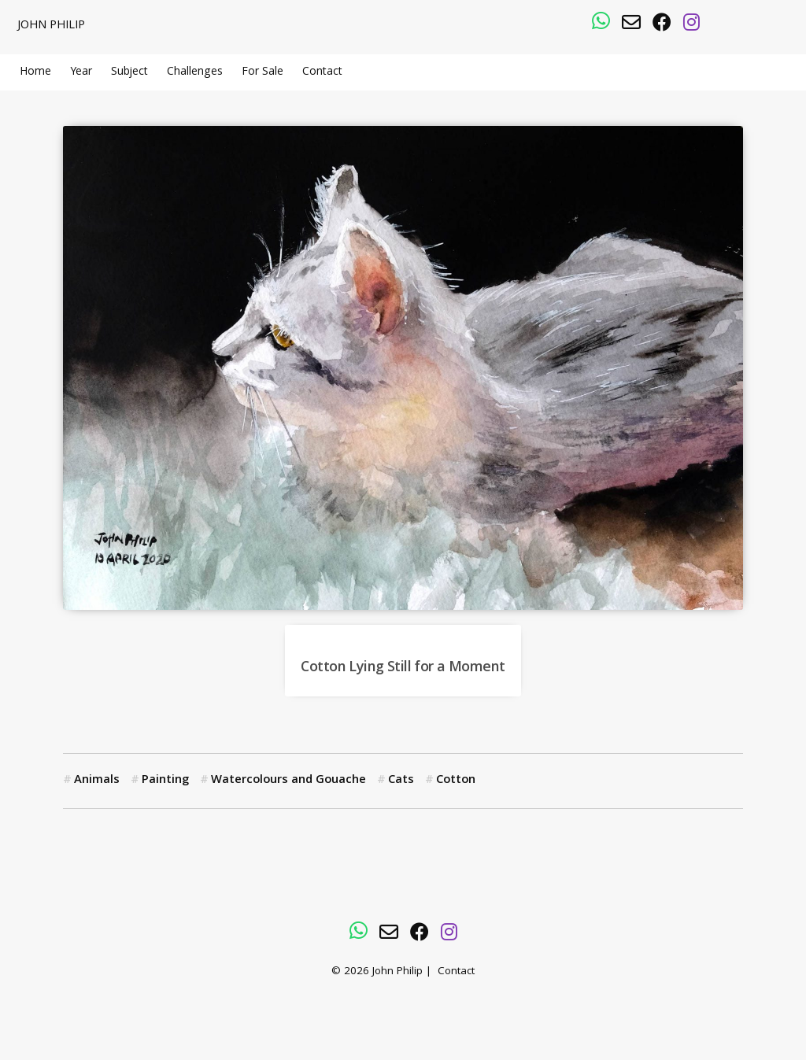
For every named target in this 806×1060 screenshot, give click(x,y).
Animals (97, 780)
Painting (165, 780)
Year (81, 72)
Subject (129, 72)
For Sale (262, 72)
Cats (401, 780)
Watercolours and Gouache (288, 780)
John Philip (51, 26)
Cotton (455, 780)
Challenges (195, 72)
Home (35, 72)
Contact (322, 72)
